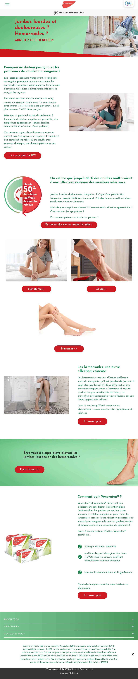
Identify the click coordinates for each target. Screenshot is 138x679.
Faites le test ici (29, 469)
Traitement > (69, 348)
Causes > (101, 289)
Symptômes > (36, 289)
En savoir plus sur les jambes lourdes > (69, 224)
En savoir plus (92, 421)
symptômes (76, 211)
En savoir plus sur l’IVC (23, 155)
